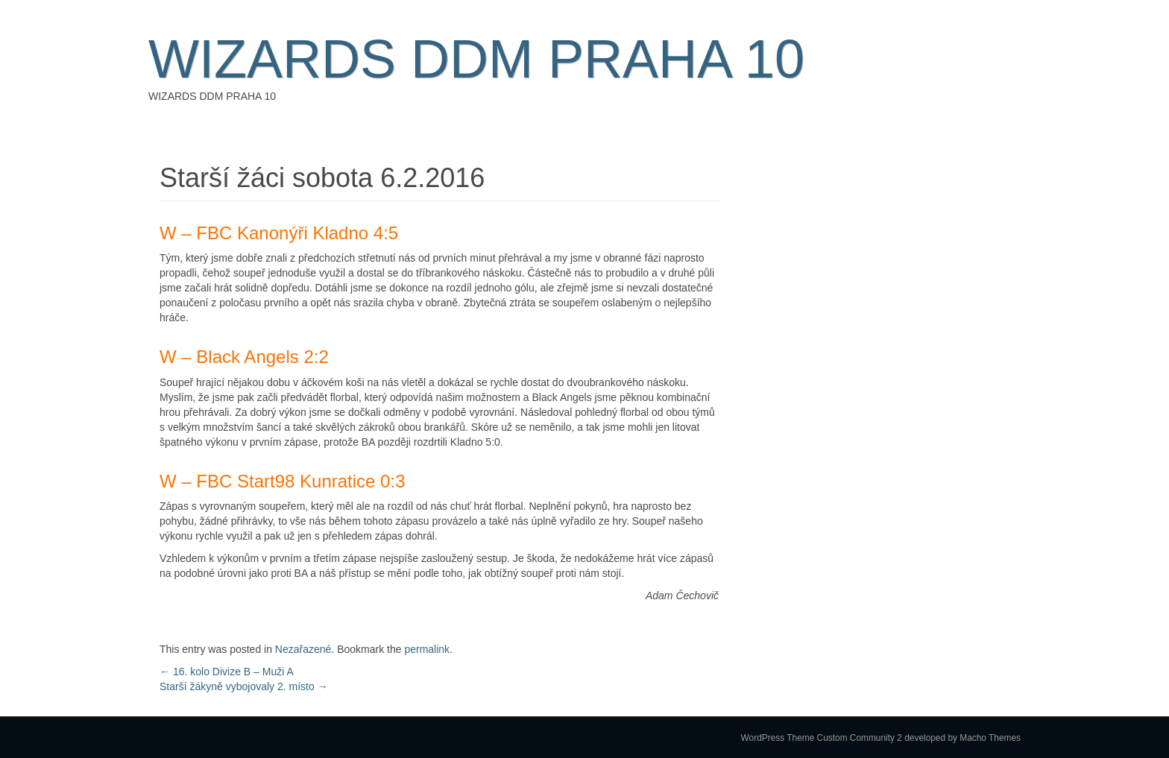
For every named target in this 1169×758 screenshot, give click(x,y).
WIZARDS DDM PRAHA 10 (476, 59)
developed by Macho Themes (962, 738)
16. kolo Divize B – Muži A (227, 672)
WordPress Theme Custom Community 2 (821, 738)
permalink (427, 649)
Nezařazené (303, 649)
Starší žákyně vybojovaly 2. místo (244, 686)
